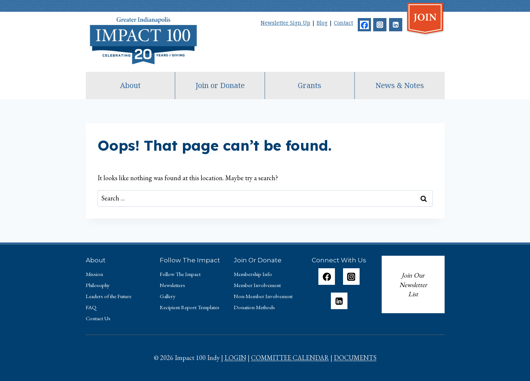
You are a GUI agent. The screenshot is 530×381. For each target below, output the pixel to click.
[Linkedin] (395, 24)
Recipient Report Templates (189, 307)
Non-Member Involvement (263, 296)
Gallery (168, 296)
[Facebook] (364, 24)
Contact (343, 22)
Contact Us (98, 318)
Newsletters (172, 285)
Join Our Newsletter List (413, 284)
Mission (94, 273)
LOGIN (235, 357)
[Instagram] (379, 24)
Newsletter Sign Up (285, 22)
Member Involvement (257, 285)
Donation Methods (254, 307)
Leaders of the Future (108, 296)
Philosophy (98, 285)
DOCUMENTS (355, 357)
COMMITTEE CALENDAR (290, 357)
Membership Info (253, 273)
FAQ (91, 307)
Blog (322, 22)
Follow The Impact (180, 273)
